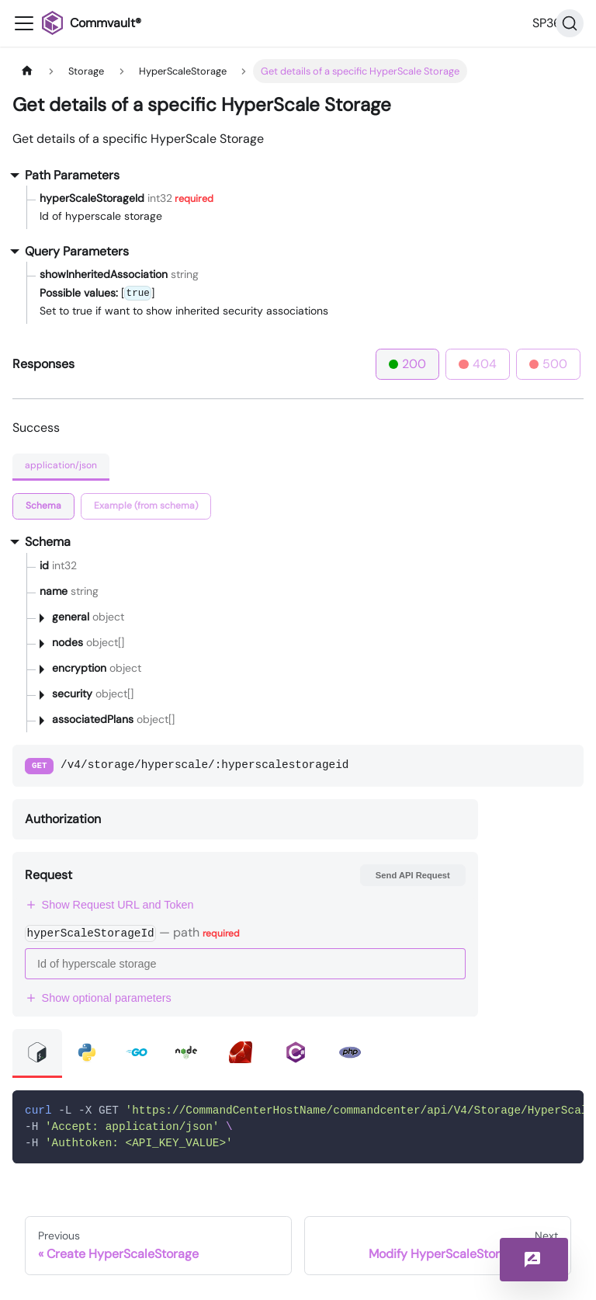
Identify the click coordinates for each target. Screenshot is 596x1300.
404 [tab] (478, 364)
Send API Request (413, 875)
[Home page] (27, 71)
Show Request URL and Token (109, 905)
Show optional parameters (98, 998)
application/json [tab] (61, 465)
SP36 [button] (546, 23)
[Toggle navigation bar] (24, 23)
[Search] (570, 23)
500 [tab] (548, 364)
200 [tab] (408, 364)
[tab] (43, 506)
